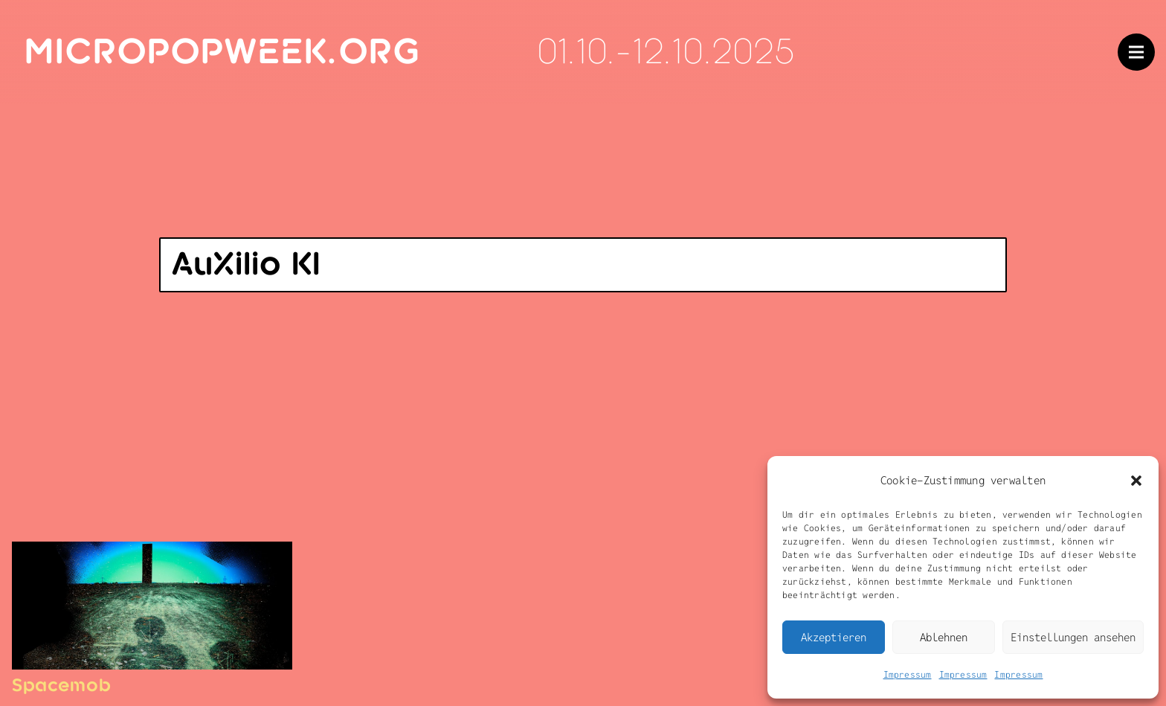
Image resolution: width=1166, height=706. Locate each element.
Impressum (907, 674)
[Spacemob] (152, 554)
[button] (1136, 480)
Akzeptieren (833, 637)
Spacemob (61, 685)
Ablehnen (943, 637)
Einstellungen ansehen (1073, 637)
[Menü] (1136, 52)
